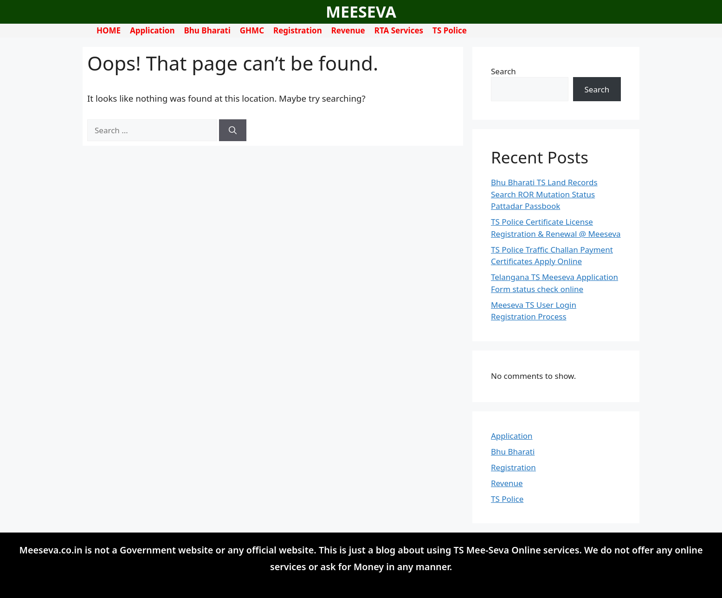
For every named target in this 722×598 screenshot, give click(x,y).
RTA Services (398, 30)
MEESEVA (361, 11)
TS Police (449, 30)
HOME (109, 30)
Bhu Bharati (207, 30)
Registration (297, 30)
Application (152, 30)
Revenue (348, 30)
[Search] (232, 130)
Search (503, 71)
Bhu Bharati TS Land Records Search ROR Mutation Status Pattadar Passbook (544, 194)
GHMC (252, 30)
